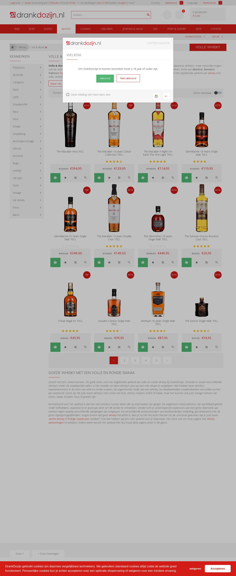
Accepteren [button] (218, 568)
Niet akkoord (128, 78)
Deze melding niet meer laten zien (90, 94)
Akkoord (105, 78)
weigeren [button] (195, 568)
